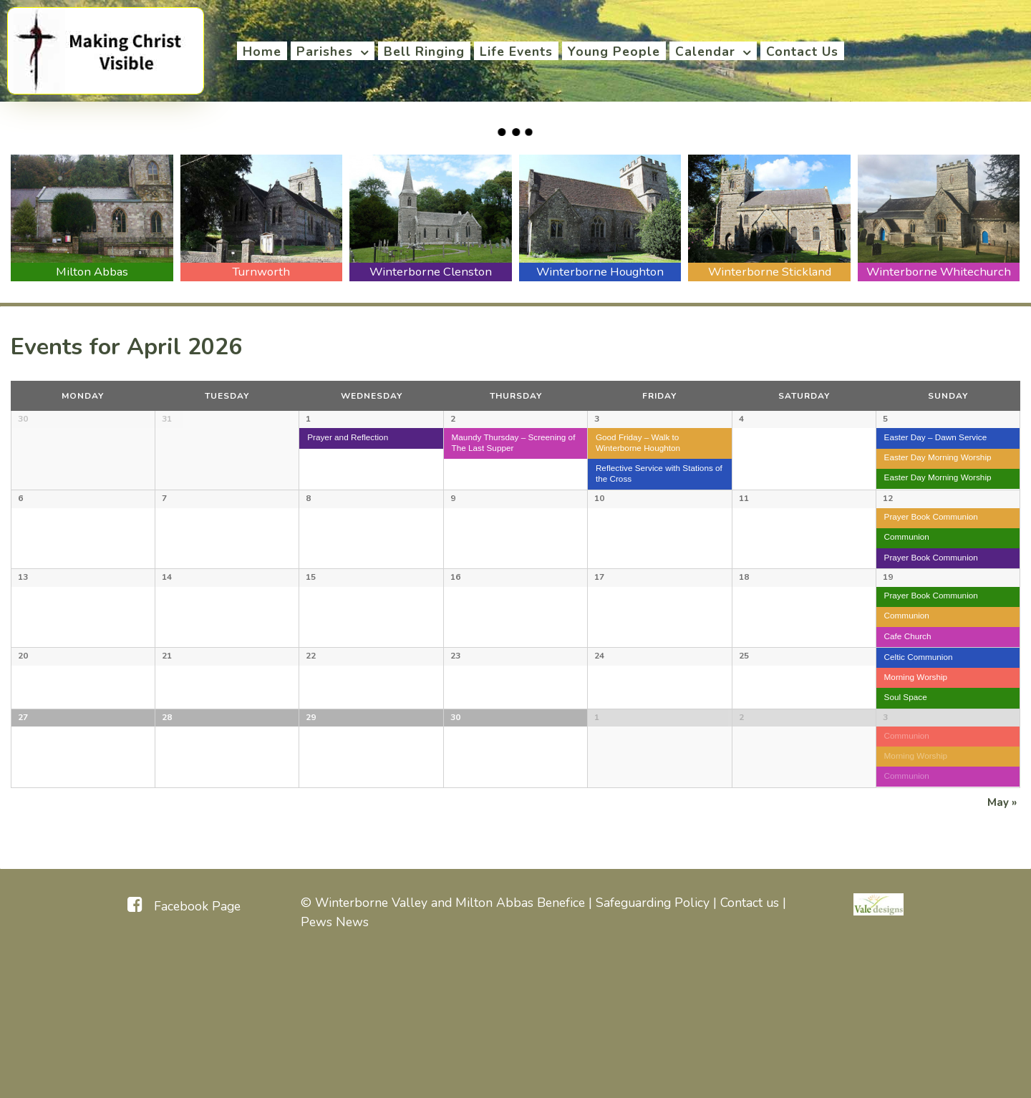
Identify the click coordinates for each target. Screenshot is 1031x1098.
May (1002, 945)
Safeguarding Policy (653, 1045)
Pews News (335, 1063)
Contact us (749, 1045)
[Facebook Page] (184, 1047)
